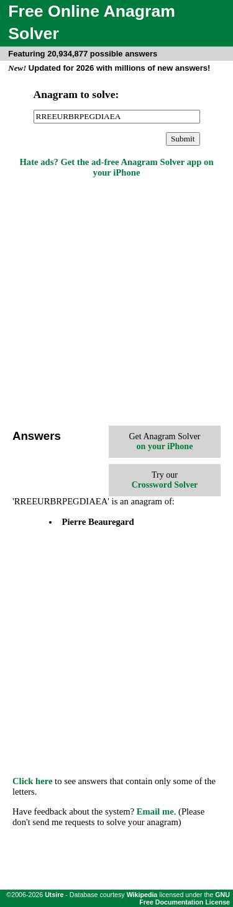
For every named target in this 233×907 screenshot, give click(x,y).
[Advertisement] (116, 303)
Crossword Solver (165, 484)
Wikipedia (142, 894)
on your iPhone (165, 446)
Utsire (54, 894)
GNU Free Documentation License (184, 898)
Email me (155, 811)
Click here (32, 781)
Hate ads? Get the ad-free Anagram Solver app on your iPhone (116, 167)
